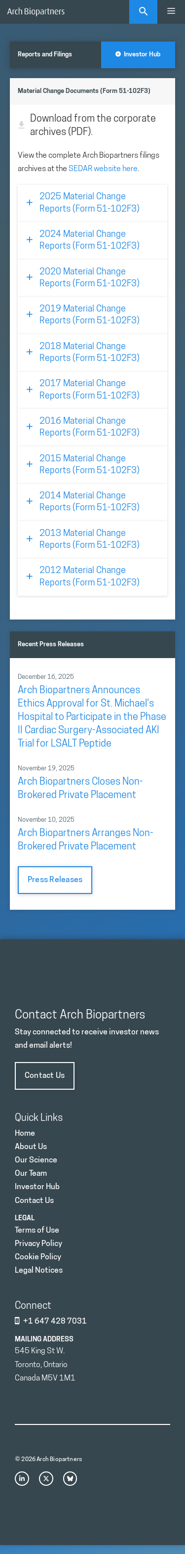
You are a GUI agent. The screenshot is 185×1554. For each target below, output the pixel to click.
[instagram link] (22, 1478)
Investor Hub (137, 54)
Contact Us (45, 1076)
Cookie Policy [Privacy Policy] (38, 1257)
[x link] (46, 1478)
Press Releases (55, 880)
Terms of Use (37, 1231)
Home (25, 1134)
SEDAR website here (103, 169)
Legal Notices (39, 1271)
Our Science (36, 1160)
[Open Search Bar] (143, 12)
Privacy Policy (38, 1244)
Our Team (31, 1174)
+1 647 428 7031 (55, 1322)
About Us (31, 1147)
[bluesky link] (70, 1478)
